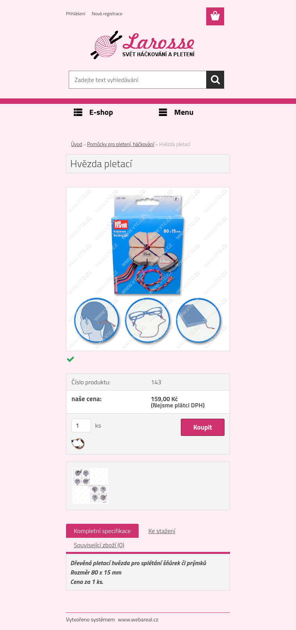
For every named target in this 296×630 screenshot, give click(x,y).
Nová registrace (107, 13)
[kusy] (81, 425)
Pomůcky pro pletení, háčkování (120, 144)
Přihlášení (75, 13)
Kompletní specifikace (102, 530)
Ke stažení (161, 530)
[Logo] (143, 45)
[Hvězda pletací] (148, 190)
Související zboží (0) (99, 545)
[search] (215, 80)
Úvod (76, 144)
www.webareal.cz (138, 619)
